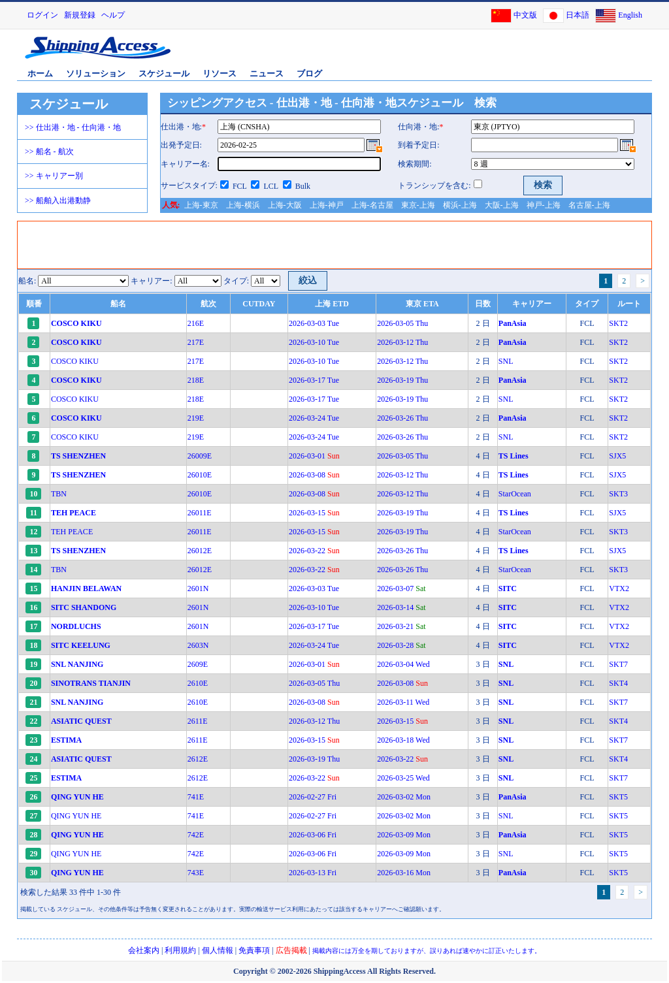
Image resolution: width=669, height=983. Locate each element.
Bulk (302, 186)
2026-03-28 (401, 645)
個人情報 (217, 950)
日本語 (577, 15)
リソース (220, 73)
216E (196, 323)
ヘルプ (113, 15)
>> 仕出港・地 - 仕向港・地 (73, 127)
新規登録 (79, 15)
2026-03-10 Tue (314, 342)
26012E (200, 550)
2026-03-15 (314, 512)
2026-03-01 (314, 455)
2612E (198, 759)
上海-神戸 (327, 205)
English (630, 15)
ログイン (42, 15)
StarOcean (514, 493)
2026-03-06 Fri (312, 834)
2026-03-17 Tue (314, 380)
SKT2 (618, 323)
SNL (506, 361)
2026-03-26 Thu (402, 418)
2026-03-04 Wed (403, 664)
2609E (198, 664)
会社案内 (143, 950)
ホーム (40, 73)
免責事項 (254, 950)
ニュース (267, 73)
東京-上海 (418, 205)
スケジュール (164, 73)
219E (196, 418)
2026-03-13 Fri (312, 872)
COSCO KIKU (75, 361)
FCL (240, 186)
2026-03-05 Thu (402, 323)
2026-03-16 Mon (404, 872)
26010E (200, 474)
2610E (198, 683)
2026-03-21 (401, 626)
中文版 (525, 15)
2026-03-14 (401, 607)
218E (196, 380)
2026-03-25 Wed (403, 777)
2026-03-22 (314, 550)
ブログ (309, 73)
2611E (198, 721)
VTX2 (619, 588)
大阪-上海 (502, 205)
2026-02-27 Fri (312, 796)
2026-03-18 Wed (403, 740)
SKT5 (618, 796)
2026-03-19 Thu (402, 380)
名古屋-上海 (589, 205)
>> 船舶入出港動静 (58, 200)
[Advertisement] (497, 54)
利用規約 (180, 950)
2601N (198, 588)
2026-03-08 (314, 474)
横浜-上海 (460, 205)
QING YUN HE (76, 815)
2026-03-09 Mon (404, 834)
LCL (270, 186)
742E (196, 834)
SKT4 (618, 683)
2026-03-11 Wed (403, 702)
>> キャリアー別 (54, 175)
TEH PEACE (72, 531)
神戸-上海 (544, 205)
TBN (59, 493)
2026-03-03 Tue (314, 323)
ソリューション (95, 73)
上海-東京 (201, 205)
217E (196, 342)
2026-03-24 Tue (314, 418)
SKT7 (618, 664)
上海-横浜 (243, 205)
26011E (200, 512)
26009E (200, 455)
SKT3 (618, 493)
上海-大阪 (285, 205)
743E (196, 872)
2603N (198, 645)
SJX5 (617, 455)
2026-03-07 (401, 588)
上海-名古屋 (372, 205)
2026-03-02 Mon (404, 796)
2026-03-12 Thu (402, 342)
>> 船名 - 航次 (49, 151)
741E (196, 796)
